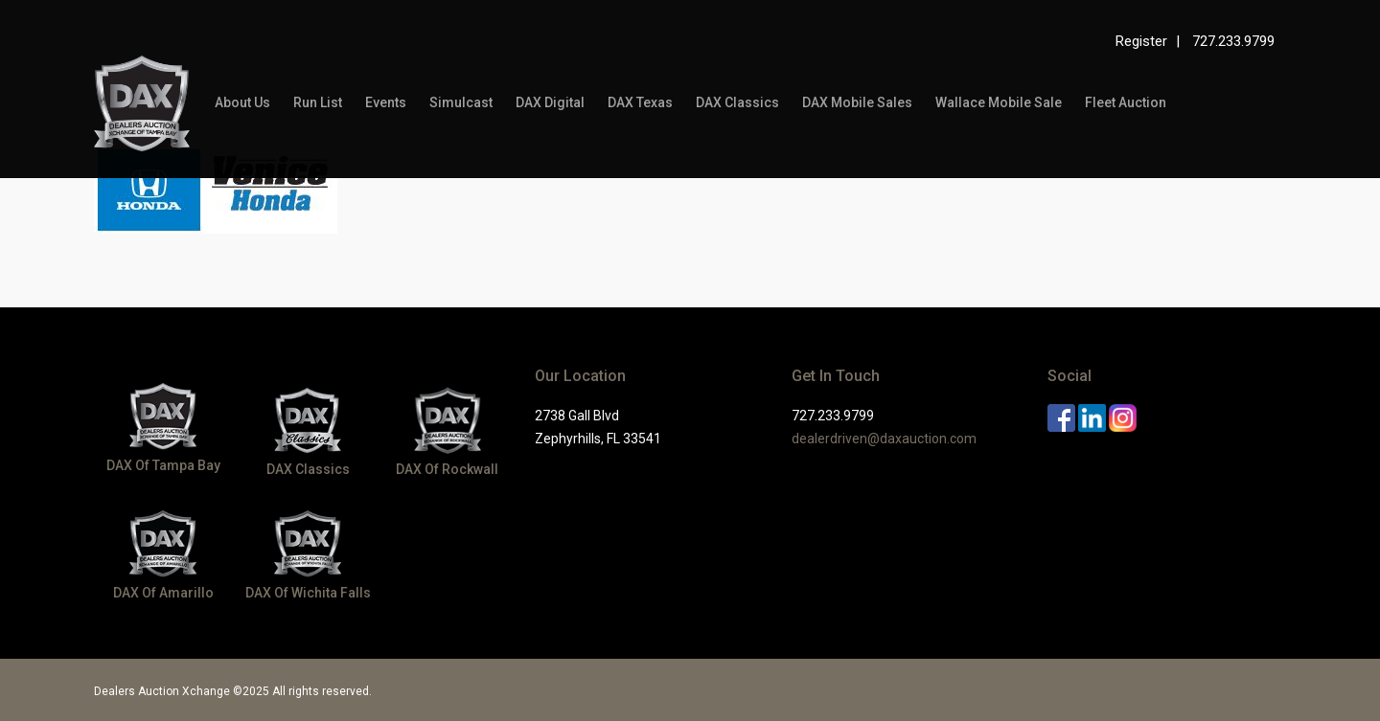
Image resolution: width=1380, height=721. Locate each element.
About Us (242, 102)
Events (385, 102)
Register (1141, 41)
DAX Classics (737, 102)
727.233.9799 (1233, 41)
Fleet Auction (1125, 102)
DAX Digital (550, 102)
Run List (317, 102)
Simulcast (461, 102)
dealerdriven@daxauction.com (884, 438)
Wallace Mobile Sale (998, 102)
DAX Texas (640, 102)
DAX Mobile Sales (857, 102)
